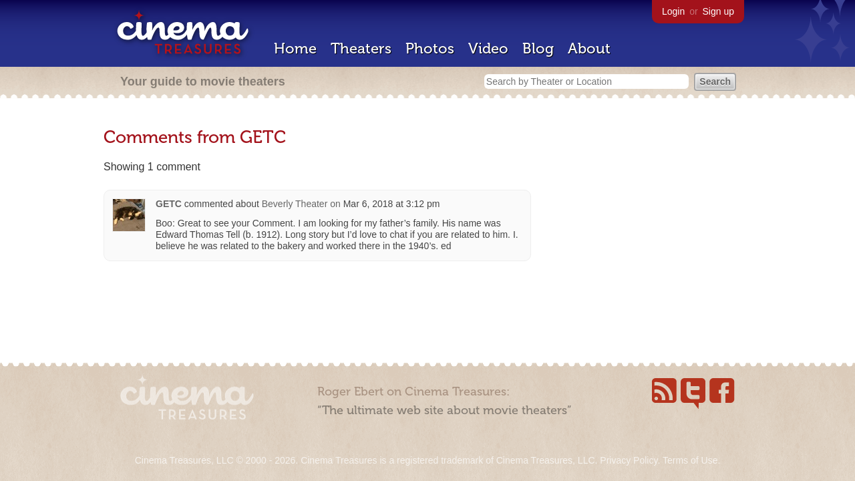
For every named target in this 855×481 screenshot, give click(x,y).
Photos (429, 48)
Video (488, 48)
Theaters (361, 48)
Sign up (718, 11)
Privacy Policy (628, 460)
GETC (169, 203)
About (589, 48)
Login (673, 11)
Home (295, 48)
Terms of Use (690, 460)
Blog (538, 48)
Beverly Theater (295, 203)
